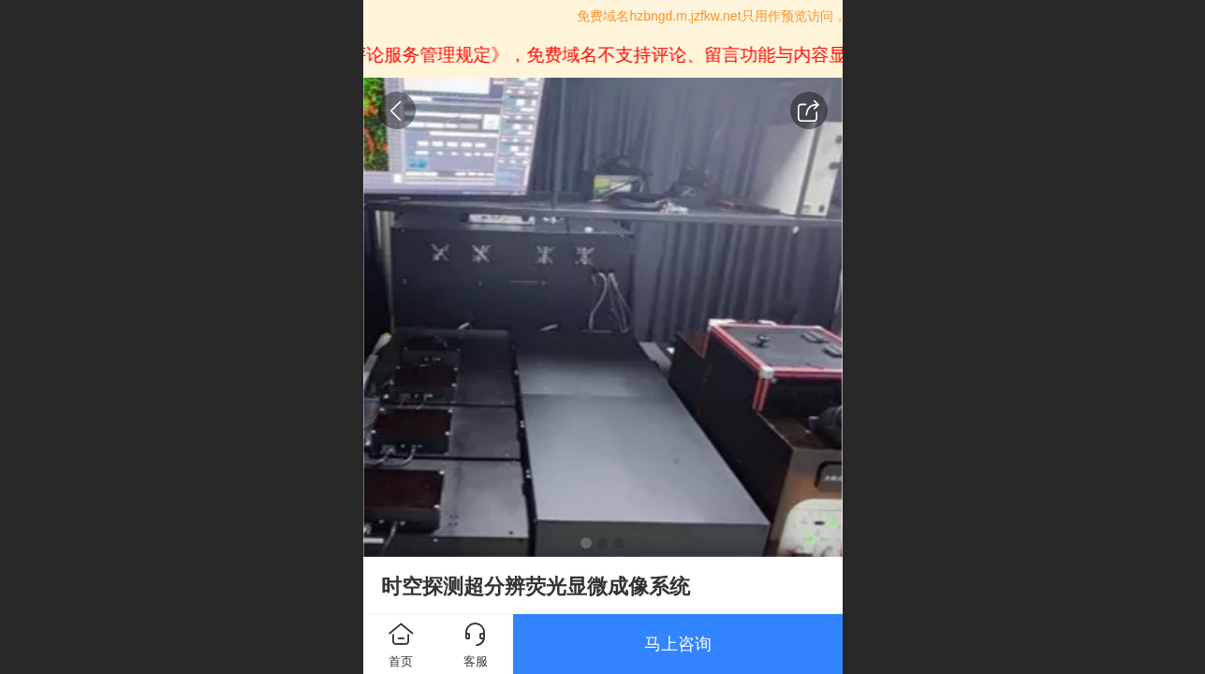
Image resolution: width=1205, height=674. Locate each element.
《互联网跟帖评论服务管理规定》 (378, 55)
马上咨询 (678, 644)
